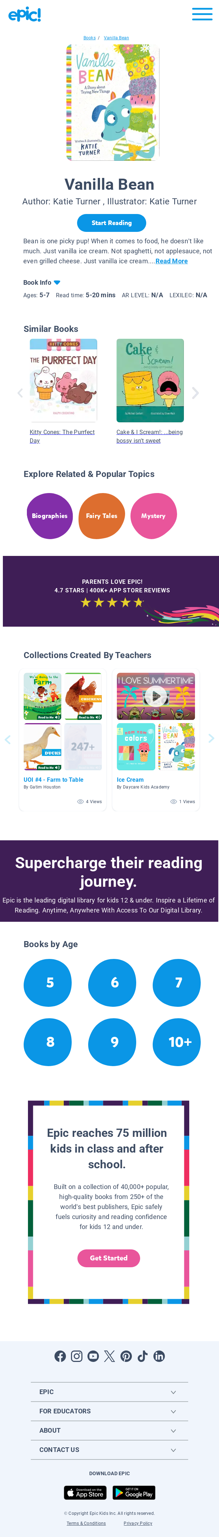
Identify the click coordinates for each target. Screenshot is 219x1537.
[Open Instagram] (76, 1356)
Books (90, 37)
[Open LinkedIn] (159, 1356)
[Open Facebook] (60, 1356)
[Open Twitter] (109, 1356)
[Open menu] (202, 16)
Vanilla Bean (116, 37)
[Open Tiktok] (142, 1356)
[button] (62, 739)
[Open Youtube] (93, 1356)
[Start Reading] (111, 223)
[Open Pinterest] (126, 1356)
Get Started (109, 1258)
